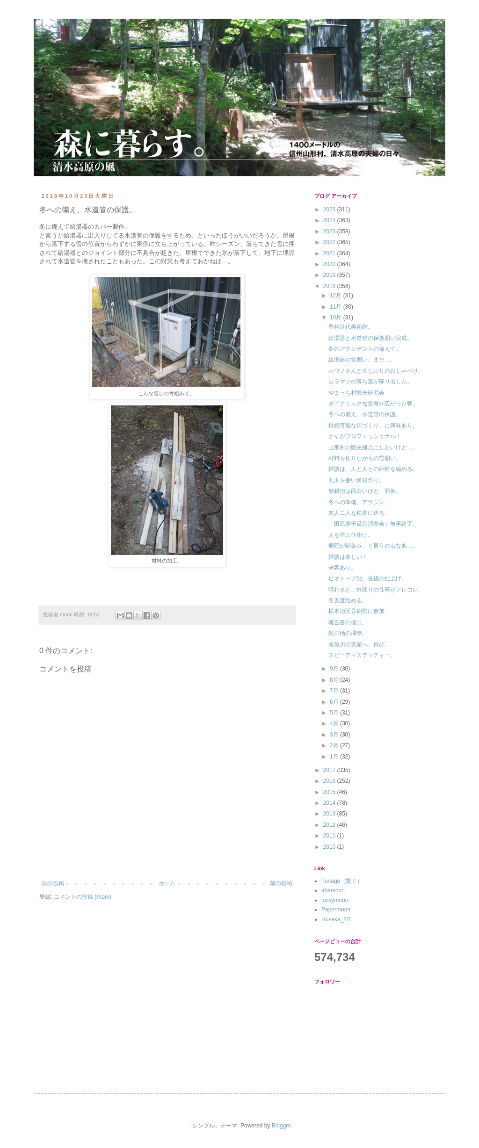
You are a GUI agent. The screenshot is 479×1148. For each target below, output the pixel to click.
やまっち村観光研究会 (356, 393)
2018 (330, 286)
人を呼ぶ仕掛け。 (350, 535)
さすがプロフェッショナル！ (364, 436)
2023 (330, 231)
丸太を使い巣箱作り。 (356, 480)
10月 (336, 317)
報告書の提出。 (348, 622)
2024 (330, 220)
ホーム (167, 883)
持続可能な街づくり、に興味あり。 (373, 425)
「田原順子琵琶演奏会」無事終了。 (373, 523)
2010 (330, 847)
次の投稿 (53, 883)
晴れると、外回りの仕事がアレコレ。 (376, 589)
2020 (330, 264)
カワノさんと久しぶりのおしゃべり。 (376, 371)
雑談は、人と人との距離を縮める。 (373, 469)
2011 (330, 835)
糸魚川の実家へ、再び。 (359, 644)
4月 (335, 723)
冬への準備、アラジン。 (359, 502)
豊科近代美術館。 (350, 327)
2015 (330, 792)
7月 (335, 690)
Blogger (281, 1125)
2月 (335, 745)
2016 (330, 781)
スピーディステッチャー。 (362, 655)
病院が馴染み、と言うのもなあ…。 (373, 545)
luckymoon (334, 900)
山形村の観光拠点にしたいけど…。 (373, 447)
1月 (335, 756)
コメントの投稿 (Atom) (82, 897)
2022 (330, 242)
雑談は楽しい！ (348, 557)
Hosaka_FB (336, 919)
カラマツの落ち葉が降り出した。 (370, 381)
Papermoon (335, 909)
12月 (336, 295)
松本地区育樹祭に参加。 (359, 611)
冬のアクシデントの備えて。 (364, 349)
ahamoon (333, 890)
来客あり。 (342, 567)
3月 (335, 734)
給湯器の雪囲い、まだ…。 (362, 359)
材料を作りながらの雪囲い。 (364, 458)
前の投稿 (281, 883)
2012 (330, 825)
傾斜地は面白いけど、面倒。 (364, 491)
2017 (330, 770)
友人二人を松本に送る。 (359, 513)
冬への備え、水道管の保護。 (364, 414)
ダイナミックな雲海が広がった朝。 (373, 403)
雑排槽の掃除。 (348, 633)
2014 (330, 803)
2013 (330, 813)
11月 (336, 306)
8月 (335, 680)
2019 (330, 275)
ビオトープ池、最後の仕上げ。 (367, 578)
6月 (335, 702)
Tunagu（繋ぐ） (342, 881)
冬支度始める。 (348, 600)
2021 (330, 253)
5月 (335, 712)
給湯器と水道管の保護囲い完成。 (370, 338)
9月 (335, 668)
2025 (330, 209)
